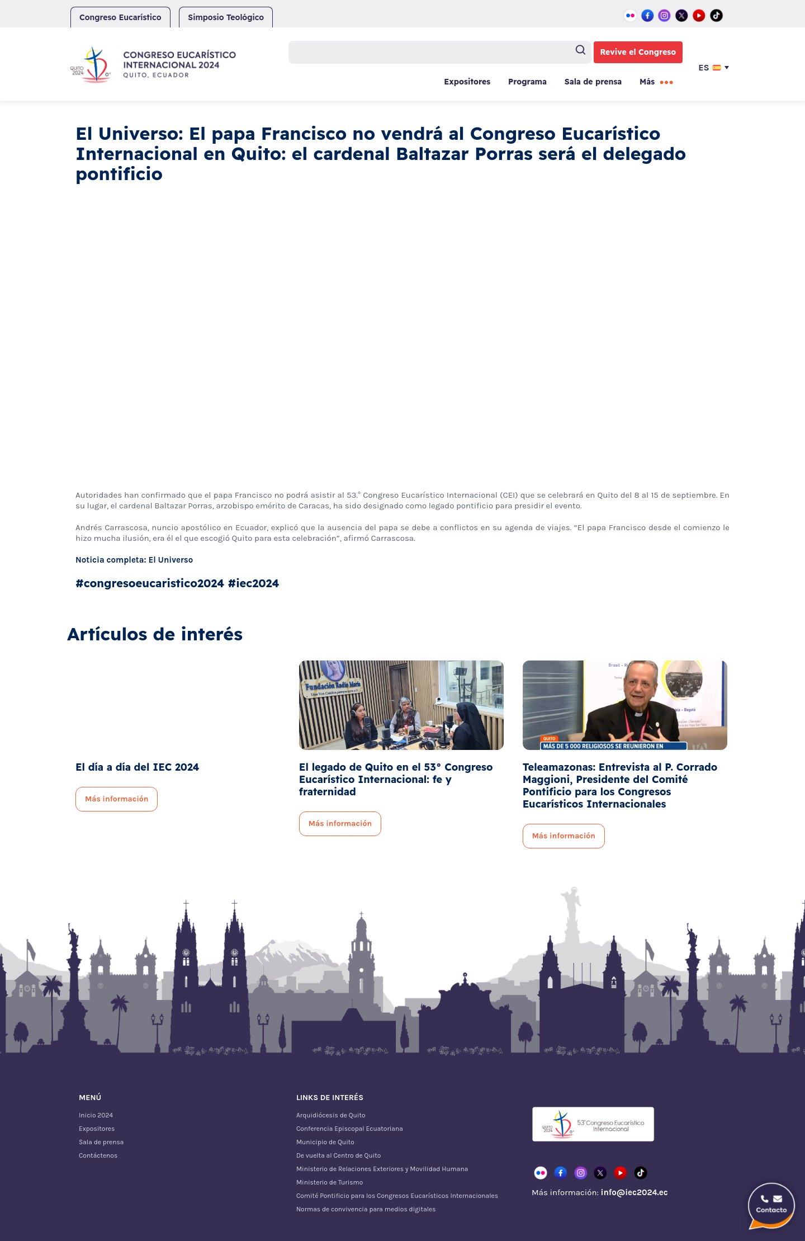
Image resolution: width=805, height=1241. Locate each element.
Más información (116, 799)
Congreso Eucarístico (120, 17)
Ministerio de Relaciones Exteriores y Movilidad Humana (382, 1169)
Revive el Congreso (638, 52)
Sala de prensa (593, 82)
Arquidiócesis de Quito (331, 1115)
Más (647, 82)
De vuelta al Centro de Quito (338, 1155)
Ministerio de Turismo (329, 1182)
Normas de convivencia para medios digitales (366, 1209)
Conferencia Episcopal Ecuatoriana (349, 1129)
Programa (527, 82)
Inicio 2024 (96, 1115)
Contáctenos (98, 1155)
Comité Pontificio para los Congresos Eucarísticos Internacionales (397, 1196)
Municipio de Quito (325, 1142)
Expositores (467, 82)
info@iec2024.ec (633, 1192)
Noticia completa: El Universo (134, 560)
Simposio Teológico (226, 17)
